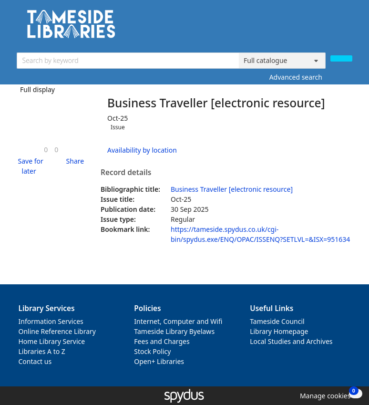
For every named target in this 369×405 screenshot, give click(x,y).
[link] (46, 149)
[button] (29, 166)
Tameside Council (277, 321)
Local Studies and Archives (291, 341)
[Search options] (282, 60)
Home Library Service (52, 341)
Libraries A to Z (42, 351)
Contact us (35, 361)
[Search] (341, 58)
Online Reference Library (57, 331)
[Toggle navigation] (347, 27)
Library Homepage (279, 331)
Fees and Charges (161, 341)
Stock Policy (152, 351)
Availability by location (142, 150)
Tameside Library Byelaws (174, 331)
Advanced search (295, 77)
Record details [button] (126, 172)
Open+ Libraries (159, 361)
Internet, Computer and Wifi (178, 321)
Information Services (51, 321)
